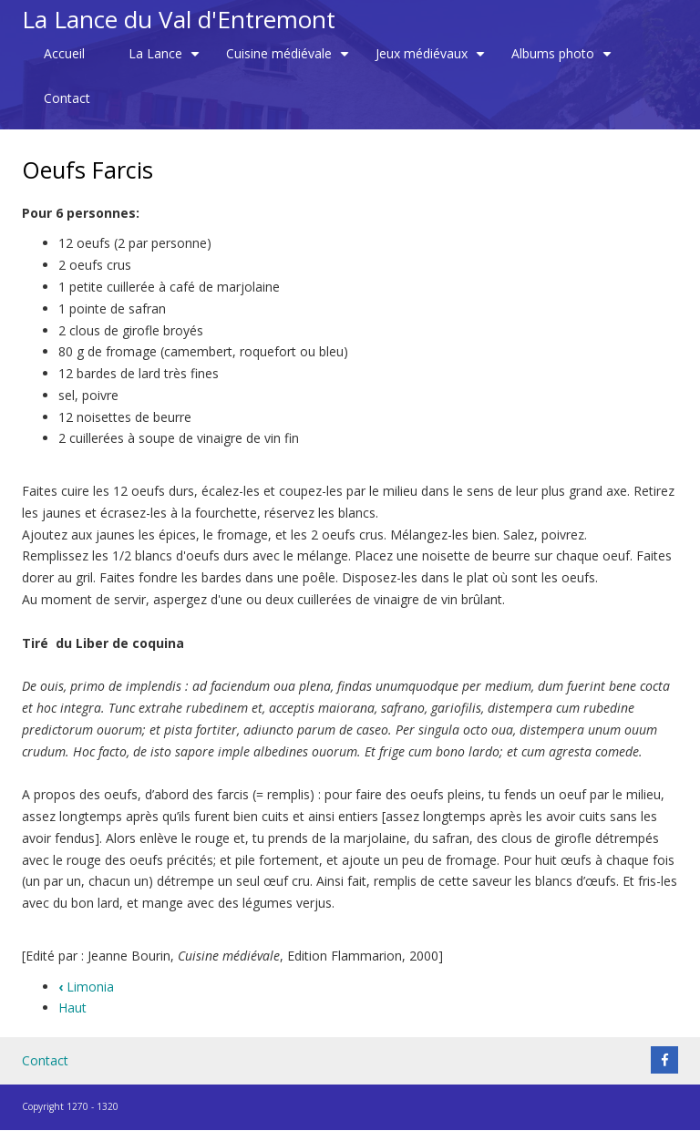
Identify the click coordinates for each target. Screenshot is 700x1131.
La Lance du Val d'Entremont (178, 19)
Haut (72, 1007)
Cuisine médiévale (290, 60)
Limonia (86, 986)
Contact (67, 98)
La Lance (166, 60)
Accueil (64, 53)
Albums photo (563, 60)
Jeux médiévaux (432, 60)
